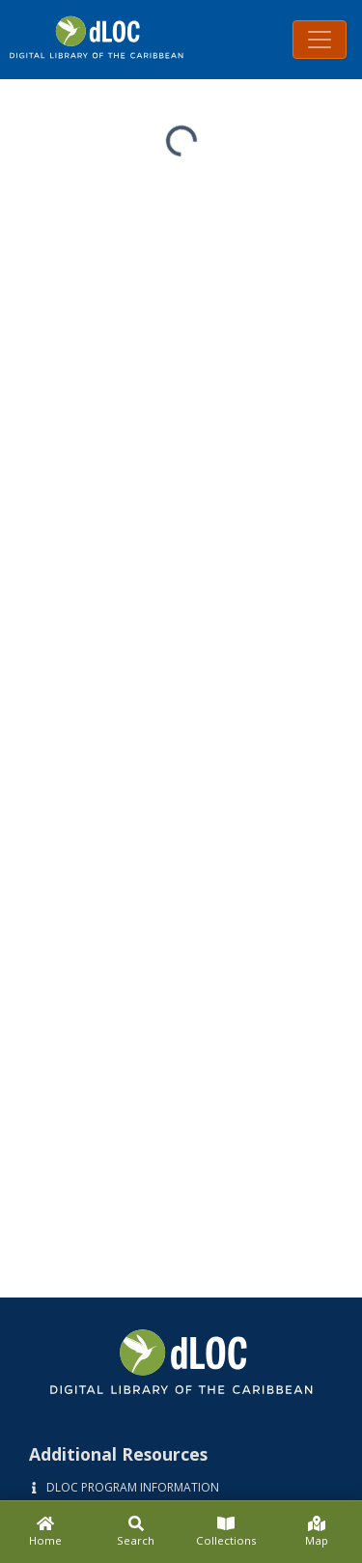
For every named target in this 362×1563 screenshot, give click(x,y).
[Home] (45, 1532)
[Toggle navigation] (319, 39)
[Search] (136, 1532)
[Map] (316, 1532)
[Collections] (226, 1532)
